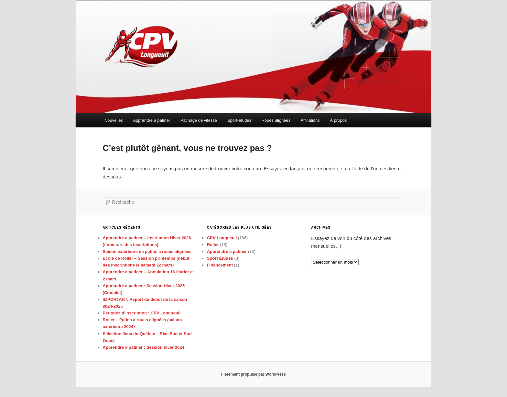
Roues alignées (276, 120)
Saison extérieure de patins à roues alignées (147, 251)
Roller (213, 244)
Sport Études (220, 258)
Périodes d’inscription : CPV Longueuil (142, 313)
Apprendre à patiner (151, 120)
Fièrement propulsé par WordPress (253, 374)
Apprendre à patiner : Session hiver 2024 (143, 347)
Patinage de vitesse (198, 120)
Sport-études (239, 120)
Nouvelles (113, 120)
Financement (220, 265)
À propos (338, 120)
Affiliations (310, 120)
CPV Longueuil (222, 237)
